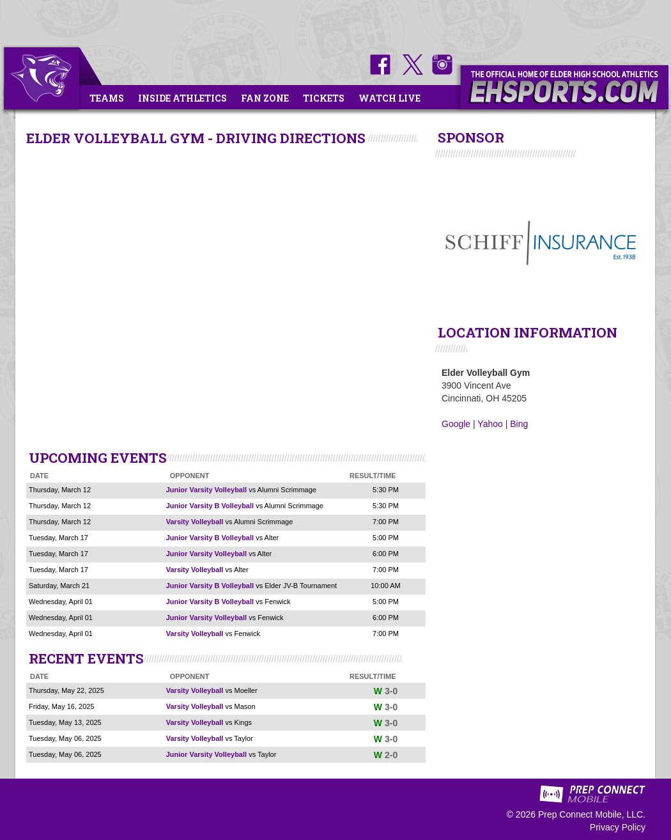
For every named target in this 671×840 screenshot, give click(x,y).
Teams (106, 98)
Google (456, 424)
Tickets (323, 98)
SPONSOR (471, 137)
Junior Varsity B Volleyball (210, 505)
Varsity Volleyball (195, 521)
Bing (519, 424)
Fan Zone (265, 98)
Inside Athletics (182, 98)
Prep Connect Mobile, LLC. (591, 814)
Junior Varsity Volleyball (206, 490)
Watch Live (389, 98)
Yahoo (489, 424)
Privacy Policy (617, 827)
